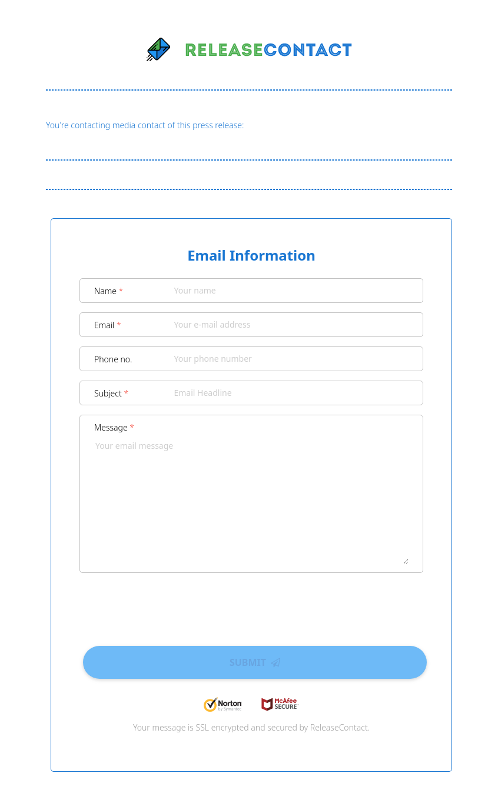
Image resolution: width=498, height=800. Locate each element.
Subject (111, 393)
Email (107, 325)
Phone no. (113, 359)
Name (108, 290)
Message (114, 427)
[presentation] (251, 605)
